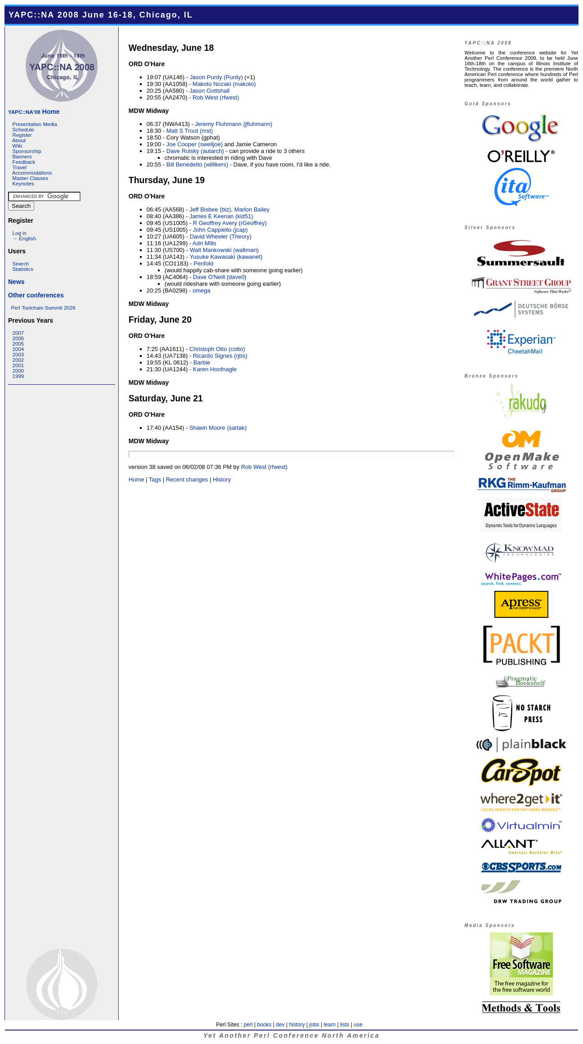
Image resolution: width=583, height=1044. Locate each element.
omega (202, 290)
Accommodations (32, 173)
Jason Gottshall (209, 90)
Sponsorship (27, 151)
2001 (18, 365)
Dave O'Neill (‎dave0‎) (220, 277)
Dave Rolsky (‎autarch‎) (195, 151)
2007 (18, 333)
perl (248, 1025)
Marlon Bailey (251, 209)
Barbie (201, 362)
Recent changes (187, 479)
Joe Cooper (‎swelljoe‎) (194, 144)
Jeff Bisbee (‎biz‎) (210, 209)
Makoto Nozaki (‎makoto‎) (224, 84)
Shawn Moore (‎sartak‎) (218, 427)
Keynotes (23, 183)
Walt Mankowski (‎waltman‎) (224, 250)
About (19, 140)
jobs (314, 1025)
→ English (24, 238)
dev (280, 1025)
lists (345, 1025)
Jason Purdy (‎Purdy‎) (216, 77)
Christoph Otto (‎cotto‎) (217, 349)
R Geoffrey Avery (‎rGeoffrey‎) (230, 223)
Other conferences (36, 295)
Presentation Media (35, 124)
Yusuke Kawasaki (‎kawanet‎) (225, 256)
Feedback (24, 162)
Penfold (203, 263)
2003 (18, 354)
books (264, 1025)
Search (21, 263)
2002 (18, 360)
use (358, 1025)
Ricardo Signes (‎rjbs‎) (220, 355)
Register (22, 135)
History (222, 479)
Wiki (17, 145)
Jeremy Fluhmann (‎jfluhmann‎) (233, 124)
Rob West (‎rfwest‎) (216, 97)
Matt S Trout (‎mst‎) (189, 130)
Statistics (23, 269)
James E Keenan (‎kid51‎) (221, 216)
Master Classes (30, 178)
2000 (18, 371)
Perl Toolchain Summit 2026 (43, 307)
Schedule (23, 129)
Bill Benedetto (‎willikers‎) (197, 164)
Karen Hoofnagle (215, 369)
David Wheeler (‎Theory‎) (221, 236)
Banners (22, 156)
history (297, 1025)
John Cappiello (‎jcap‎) (220, 229)
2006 (18, 338)
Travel (19, 167)
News (16, 281)
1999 (18, 376)
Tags (155, 479)
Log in (20, 233)
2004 (18, 349)
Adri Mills (204, 243)
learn (329, 1025)
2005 (18, 343)
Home (33, 111)
